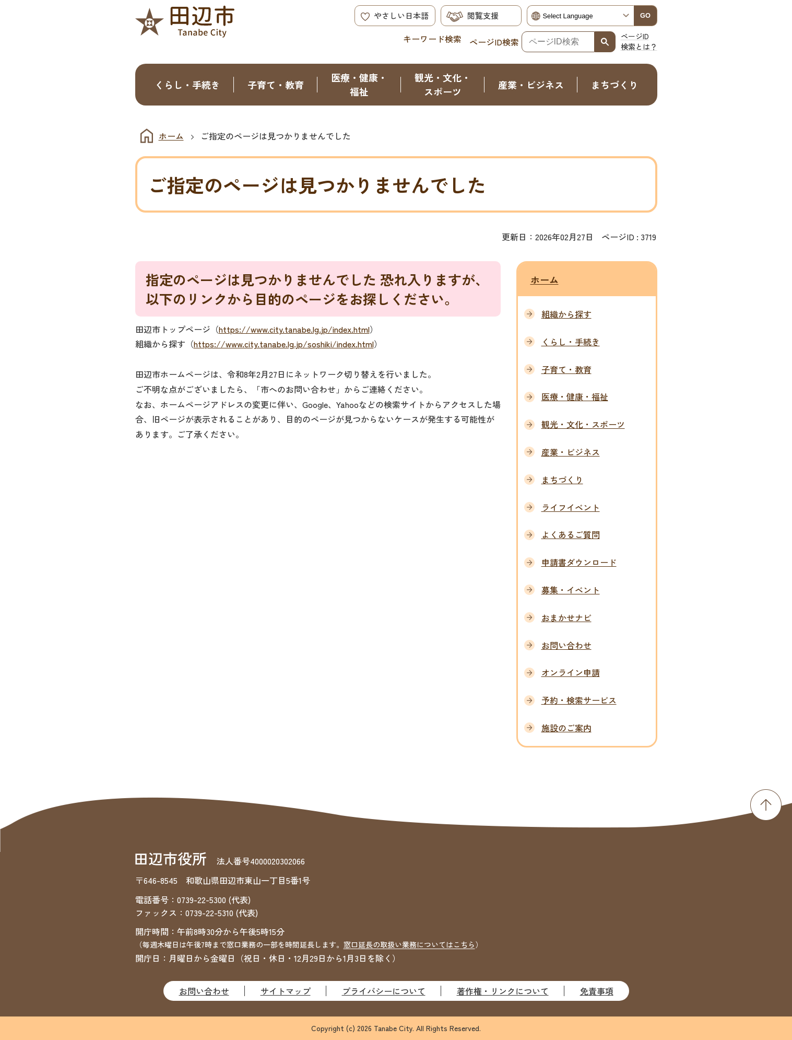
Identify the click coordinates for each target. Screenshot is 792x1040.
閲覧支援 (483, 15)
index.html (351, 329)
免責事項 (596, 991)
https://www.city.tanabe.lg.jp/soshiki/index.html (284, 343)
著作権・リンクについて (503, 991)
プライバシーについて (383, 991)
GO (645, 15)
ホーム (171, 136)
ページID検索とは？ (639, 41)
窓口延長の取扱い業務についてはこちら (409, 944)
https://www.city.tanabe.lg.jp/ (276, 329)
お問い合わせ (204, 991)
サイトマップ (286, 991)
